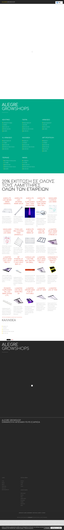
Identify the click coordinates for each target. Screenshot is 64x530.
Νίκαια (22, 505)
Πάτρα (22, 496)
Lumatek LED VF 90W (52, 289)
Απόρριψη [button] (47, 527)
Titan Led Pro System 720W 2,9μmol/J (18, 231)
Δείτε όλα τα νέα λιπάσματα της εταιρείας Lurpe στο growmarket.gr (12, 317)
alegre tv (40, 512)
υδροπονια (35, 512)
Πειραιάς (22, 495)
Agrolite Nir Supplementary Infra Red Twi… (41, 201)
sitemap (43, 512)
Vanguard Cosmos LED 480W (52, 200)
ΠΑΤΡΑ (24, 120)
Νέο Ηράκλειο (23, 500)
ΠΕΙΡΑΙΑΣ (5, 157)
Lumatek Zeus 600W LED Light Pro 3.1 (41, 259)
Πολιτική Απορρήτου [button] (28, 528)
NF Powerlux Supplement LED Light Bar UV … (18, 260)
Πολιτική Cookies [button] (20, 528)
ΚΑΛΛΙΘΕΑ (26, 138)
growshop (21, 512)
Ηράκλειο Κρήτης (23, 498)
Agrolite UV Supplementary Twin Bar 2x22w (30, 201)
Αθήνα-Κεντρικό (23, 493)
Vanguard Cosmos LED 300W (7, 231)
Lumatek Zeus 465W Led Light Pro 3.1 (7, 259)
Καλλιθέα (22, 502)
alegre (25, 512)
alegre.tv (3, 484)
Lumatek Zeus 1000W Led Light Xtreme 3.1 (52, 231)
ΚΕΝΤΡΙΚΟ (6, 120)
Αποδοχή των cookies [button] (56, 527)
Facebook (22, 481)
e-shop (3, 481)
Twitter (22, 484)
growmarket (29, 512)
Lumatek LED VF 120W (41, 289)
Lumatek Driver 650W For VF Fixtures (30, 290)
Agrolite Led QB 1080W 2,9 (30, 231)
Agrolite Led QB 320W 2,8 (41, 231)
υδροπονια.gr (4, 486)
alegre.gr (3, 482)
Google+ (22, 482)
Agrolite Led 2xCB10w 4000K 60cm (18, 200)
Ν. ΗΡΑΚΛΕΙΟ (7, 138)
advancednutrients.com (5, 489)
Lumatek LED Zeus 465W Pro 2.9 (18, 290)
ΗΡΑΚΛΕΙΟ (46, 120)
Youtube (22, 486)
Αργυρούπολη (23, 503)
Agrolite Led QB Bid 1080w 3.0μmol (7, 200)
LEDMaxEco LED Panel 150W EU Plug (53, 259)
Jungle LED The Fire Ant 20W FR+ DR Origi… (30, 259)
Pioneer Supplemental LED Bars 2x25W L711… (7, 291)
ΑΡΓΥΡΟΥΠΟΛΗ (48, 138)
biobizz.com (4, 488)
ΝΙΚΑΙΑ (24, 157)
